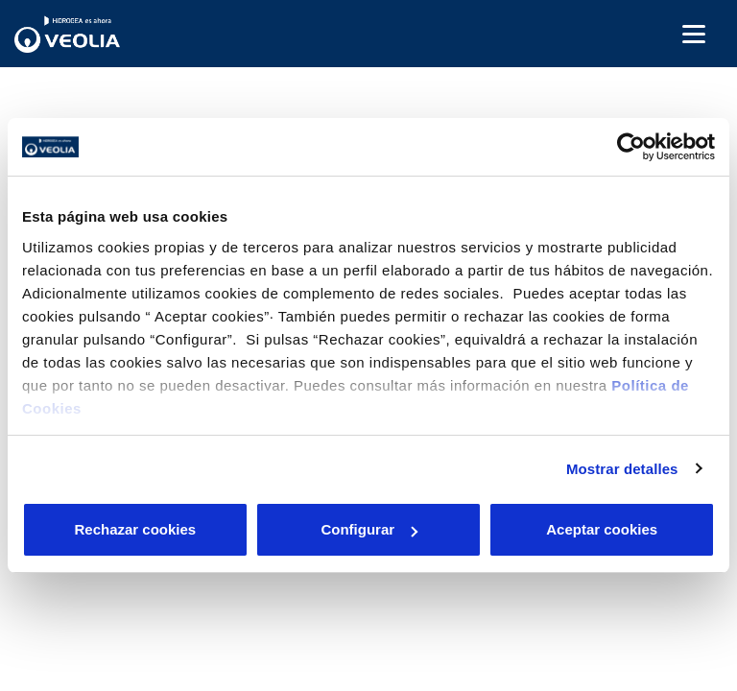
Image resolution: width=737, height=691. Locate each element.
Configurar (369, 529)
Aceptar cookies (601, 529)
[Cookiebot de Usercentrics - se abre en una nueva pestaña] (631, 146)
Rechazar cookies (135, 529)
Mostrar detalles (622, 469)
